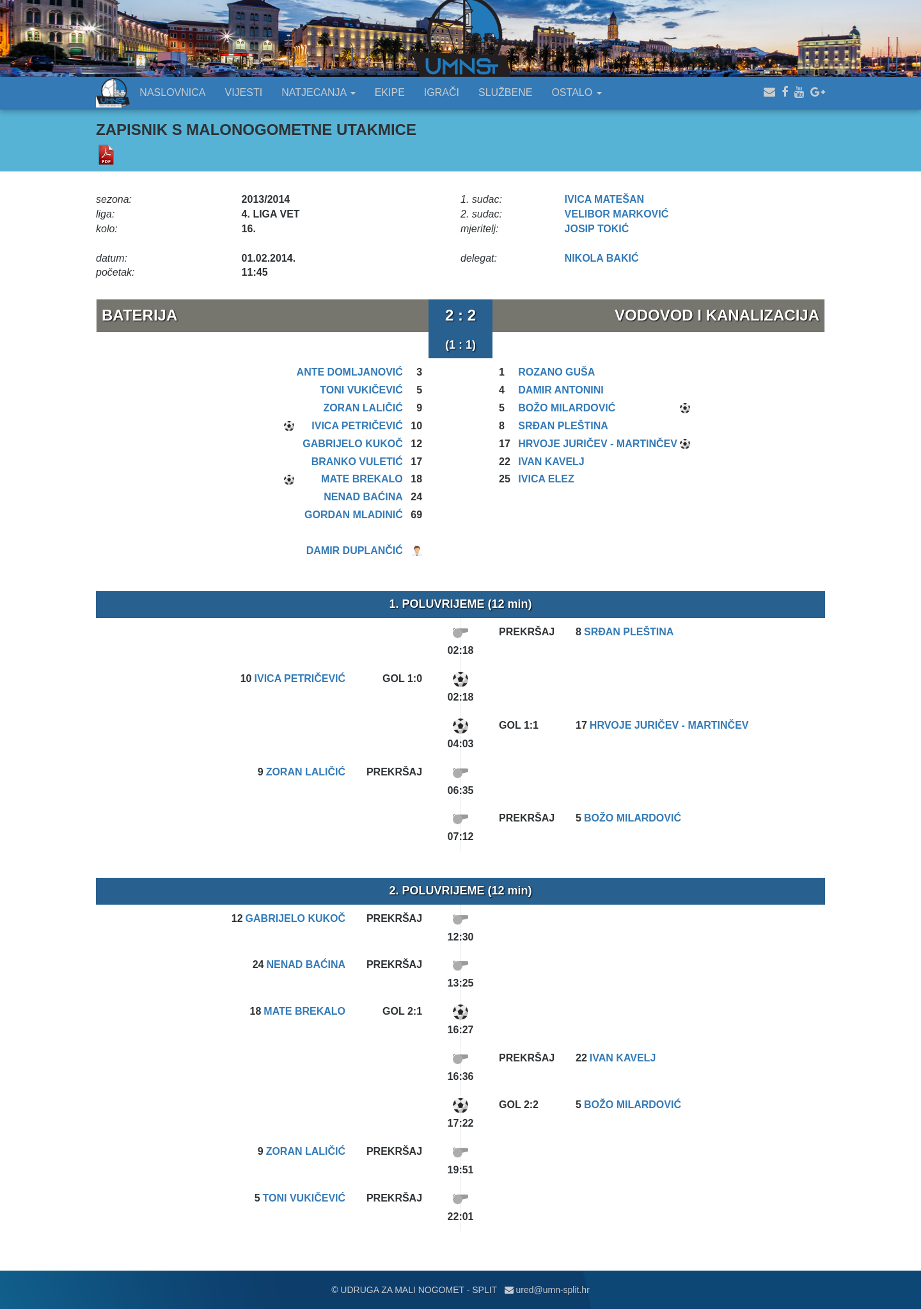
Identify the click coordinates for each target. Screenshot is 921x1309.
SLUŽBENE (505, 92)
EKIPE (390, 92)
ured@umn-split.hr (547, 1290)
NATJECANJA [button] (318, 92)
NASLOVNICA (172, 92)
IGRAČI (441, 92)
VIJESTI (244, 92)
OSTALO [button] (576, 92)
